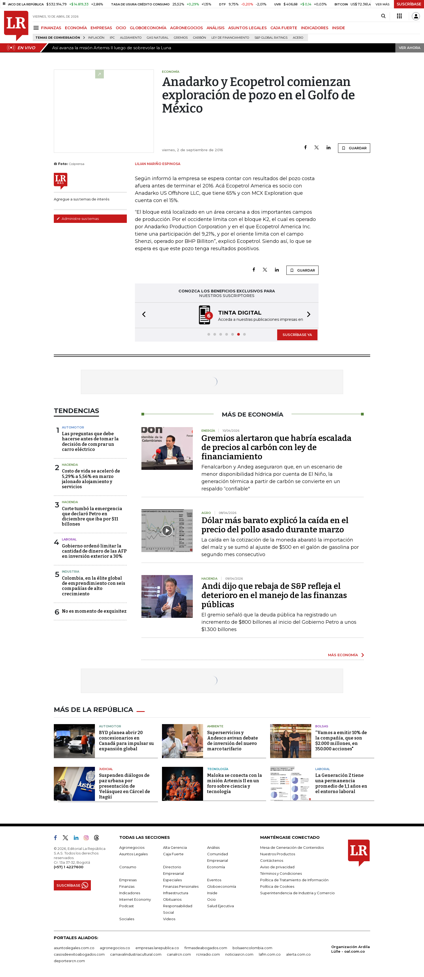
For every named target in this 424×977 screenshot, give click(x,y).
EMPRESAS (101, 27)
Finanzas (126, 886)
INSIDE (338, 27)
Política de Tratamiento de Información (294, 880)
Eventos (214, 880)
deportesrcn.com (69, 961)
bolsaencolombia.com (252, 948)
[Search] (383, 16)
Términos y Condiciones (281, 873)
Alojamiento (130, 37)
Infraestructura (175, 893)
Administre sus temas (78, 218)
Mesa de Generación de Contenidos (292, 847)
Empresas (128, 880)
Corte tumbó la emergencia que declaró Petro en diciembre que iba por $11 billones (92, 516)
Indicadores (129, 893)
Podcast (126, 906)
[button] (142, 315)
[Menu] (37, 27)
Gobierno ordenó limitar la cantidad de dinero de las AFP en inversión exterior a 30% (94, 551)
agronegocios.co (115, 948)
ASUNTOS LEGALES (247, 27)
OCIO (121, 27)
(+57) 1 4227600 (68, 867)
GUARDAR (354, 148)
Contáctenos (271, 860)
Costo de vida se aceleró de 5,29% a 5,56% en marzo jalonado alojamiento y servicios (91, 478)
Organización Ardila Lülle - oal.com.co (350, 949)
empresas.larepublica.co (157, 948)
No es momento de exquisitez (94, 611)
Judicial (106, 769)
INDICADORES (314, 27)
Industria (70, 571)
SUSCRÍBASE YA (297, 334)
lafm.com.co (270, 954)
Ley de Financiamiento (230, 37)
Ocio (211, 899)
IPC (112, 37)
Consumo (127, 867)
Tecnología (217, 769)
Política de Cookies (277, 886)
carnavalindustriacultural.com (135, 954)
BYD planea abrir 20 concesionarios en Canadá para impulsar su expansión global (126, 740)
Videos (169, 919)
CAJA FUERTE (283, 27)
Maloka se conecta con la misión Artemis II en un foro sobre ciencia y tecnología (234, 783)
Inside (212, 893)
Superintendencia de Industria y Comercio (297, 893)
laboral (69, 539)
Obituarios (172, 899)
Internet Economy (135, 899)
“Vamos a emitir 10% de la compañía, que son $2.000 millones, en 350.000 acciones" (341, 740)
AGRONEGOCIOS (186, 27)
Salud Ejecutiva (220, 906)
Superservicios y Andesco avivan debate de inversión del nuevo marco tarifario (232, 740)
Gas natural (157, 37)
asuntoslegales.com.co (74, 948)
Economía (216, 867)
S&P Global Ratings (270, 37)
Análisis (213, 847)
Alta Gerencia (175, 847)
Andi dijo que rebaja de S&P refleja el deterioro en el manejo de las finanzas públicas (274, 595)
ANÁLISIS (215, 27)
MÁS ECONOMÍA (343, 655)
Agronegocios (131, 847)
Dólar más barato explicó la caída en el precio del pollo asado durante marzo (275, 525)
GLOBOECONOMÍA (148, 27)
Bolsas (321, 726)
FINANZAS (51, 27)
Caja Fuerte (173, 854)
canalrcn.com (179, 954)
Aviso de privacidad (277, 867)
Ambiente (215, 726)
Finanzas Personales (180, 886)
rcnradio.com (208, 954)
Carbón (199, 37)
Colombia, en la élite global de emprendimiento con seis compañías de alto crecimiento (93, 586)
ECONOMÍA (76, 27)
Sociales (126, 919)
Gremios (181, 37)
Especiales (172, 880)
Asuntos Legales (133, 854)
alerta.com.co (298, 954)
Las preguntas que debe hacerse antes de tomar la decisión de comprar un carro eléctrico (90, 441)
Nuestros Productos (277, 854)
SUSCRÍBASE (409, 4)
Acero (298, 37)
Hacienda (70, 465)
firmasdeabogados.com (205, 948)
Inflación (96, 37)
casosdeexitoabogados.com (79, 954)
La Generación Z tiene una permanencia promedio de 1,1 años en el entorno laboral (341, 783)
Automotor (73, 427)
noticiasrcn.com (239, 954)
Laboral (322, 769)
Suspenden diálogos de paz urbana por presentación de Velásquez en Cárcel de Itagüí (124, 786)
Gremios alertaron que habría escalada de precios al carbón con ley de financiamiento (276, 447)
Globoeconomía (221, 886)
